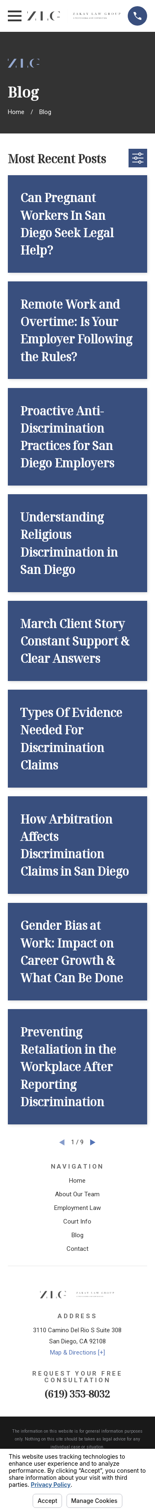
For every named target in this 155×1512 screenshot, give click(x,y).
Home (77, 1180)
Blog (77, 1235)
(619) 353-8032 (77, 1393)
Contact (77, 1248)
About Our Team (77, 1194)
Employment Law (77, 1208)
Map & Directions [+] (77, 1352)
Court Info (77, 1221)
